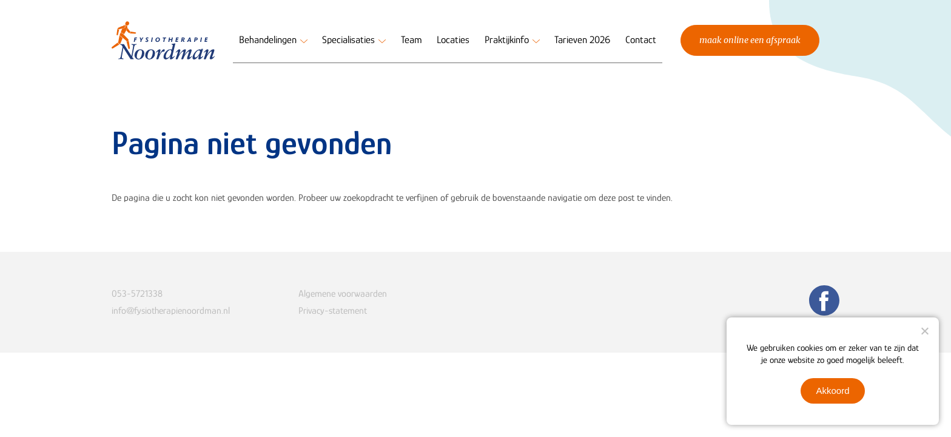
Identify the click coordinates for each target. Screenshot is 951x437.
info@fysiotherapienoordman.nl (171, 310)
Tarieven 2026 (582, 40)
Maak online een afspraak (750, 40)
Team (411, 40)
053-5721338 (137, 293)
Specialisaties (348, 40)
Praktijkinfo (507, 40)
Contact (640, 40)
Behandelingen (268, 40)
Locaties (453, 40)
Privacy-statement (332, 310)
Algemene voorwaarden (342, 293)
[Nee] (924, 331)
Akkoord (832, 390)
